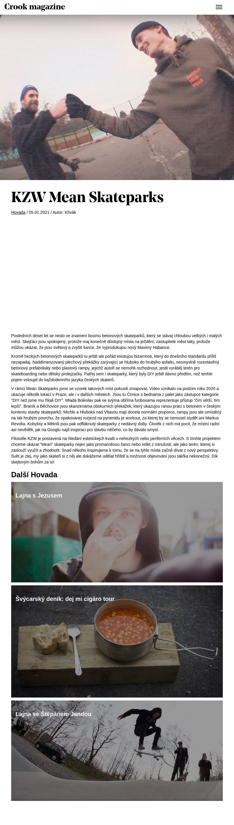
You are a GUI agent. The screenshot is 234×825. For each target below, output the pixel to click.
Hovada (18, 212)
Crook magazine (34, 7)
